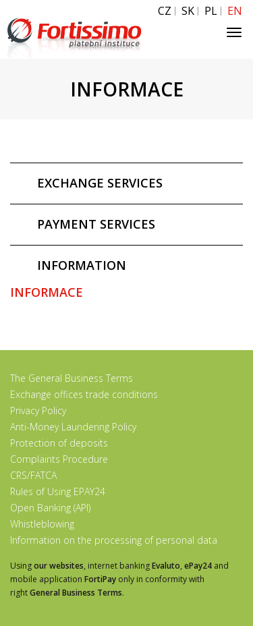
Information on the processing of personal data (113, 540)
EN (234, 11)
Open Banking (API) (50, 507)
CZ (164, 11)
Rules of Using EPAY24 (57, 491)
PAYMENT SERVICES (96, 224)
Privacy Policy (38, 410)
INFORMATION (81, 265)
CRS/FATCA (33, 475)
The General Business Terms (71, 378)
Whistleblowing (42, 523)
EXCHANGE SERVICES (100, 183)
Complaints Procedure (59, 459)
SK (187, 11)
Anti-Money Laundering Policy (73, 426)
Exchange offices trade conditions (84, 394)
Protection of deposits (59, 442)
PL (210, 11)
